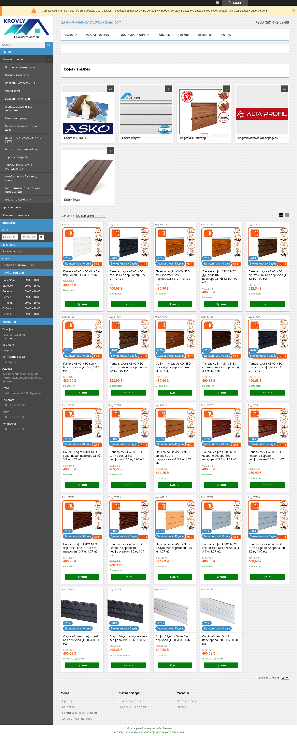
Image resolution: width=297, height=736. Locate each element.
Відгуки (182, 707)
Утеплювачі (12, 91)
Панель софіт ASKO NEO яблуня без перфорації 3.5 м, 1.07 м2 (174, 547)
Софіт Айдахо (131, 138)
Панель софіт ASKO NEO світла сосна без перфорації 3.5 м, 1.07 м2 (127, 455)
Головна (71, 34)
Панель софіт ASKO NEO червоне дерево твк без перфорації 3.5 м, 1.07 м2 (80, 547)
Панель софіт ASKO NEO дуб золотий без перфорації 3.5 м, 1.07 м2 (173, 275)
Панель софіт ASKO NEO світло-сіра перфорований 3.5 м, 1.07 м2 (267, 547)
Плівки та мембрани (18, 199)
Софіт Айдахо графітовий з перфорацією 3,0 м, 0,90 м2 (128, 638)
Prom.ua (167, 728)
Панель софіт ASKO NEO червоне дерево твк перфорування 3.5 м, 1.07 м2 (127, 549)
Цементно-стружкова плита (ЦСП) (23, 139)
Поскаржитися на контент (138, 732)
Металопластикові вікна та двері (22, 127)
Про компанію (11, 207)
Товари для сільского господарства (18, 166)
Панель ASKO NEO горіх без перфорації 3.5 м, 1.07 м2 (81, 367)
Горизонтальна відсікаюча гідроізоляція (22, 189)
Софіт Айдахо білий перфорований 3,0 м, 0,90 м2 (220, 640)
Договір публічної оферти (78, 718)
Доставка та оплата (135, 34)
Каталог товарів (13, 59)
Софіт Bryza (72, 200)
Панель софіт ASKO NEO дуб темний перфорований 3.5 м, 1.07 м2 (128, 367)
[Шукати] (49, 45)
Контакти (204, 34)
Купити (82, 304)
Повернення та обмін (173, 34)
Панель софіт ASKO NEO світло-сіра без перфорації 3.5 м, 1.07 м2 (220, 547)
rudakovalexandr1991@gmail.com (23, 393)
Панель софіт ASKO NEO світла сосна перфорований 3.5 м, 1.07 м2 (173, 457)
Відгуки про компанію (16, 215)
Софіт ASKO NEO (74, 138)
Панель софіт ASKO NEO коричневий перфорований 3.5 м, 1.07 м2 (82, 455)
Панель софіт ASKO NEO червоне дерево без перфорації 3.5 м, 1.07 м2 (219, 455)
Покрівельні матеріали (20, 67)
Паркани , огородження (20, 83)
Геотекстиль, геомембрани (22, 149)
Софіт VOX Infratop (193, 138)
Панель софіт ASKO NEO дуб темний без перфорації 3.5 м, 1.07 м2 (267, 275)
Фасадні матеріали (17, 75)
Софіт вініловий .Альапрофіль (257, 138)
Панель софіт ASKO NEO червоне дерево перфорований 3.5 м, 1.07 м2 (266, 457)
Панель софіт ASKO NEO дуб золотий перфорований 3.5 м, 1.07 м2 (219, 277)
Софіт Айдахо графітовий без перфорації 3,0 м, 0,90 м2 (81, 640)
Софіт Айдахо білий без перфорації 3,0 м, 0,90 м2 (173, 638)
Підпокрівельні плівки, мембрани (19, 108)
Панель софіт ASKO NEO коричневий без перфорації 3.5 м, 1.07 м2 (221, 367)
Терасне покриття (17, 157)
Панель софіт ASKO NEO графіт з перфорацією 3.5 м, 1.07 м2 (266, 367)
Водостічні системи (17, 98)
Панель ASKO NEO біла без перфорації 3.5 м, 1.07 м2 (82, 273)
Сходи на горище (16, 118)
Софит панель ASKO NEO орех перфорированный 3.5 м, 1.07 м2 (175, 367)
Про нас (225, 34)
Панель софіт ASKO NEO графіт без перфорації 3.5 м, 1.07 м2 (127, 275)
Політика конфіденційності (79, 713)
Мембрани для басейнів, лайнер (21, 178)
